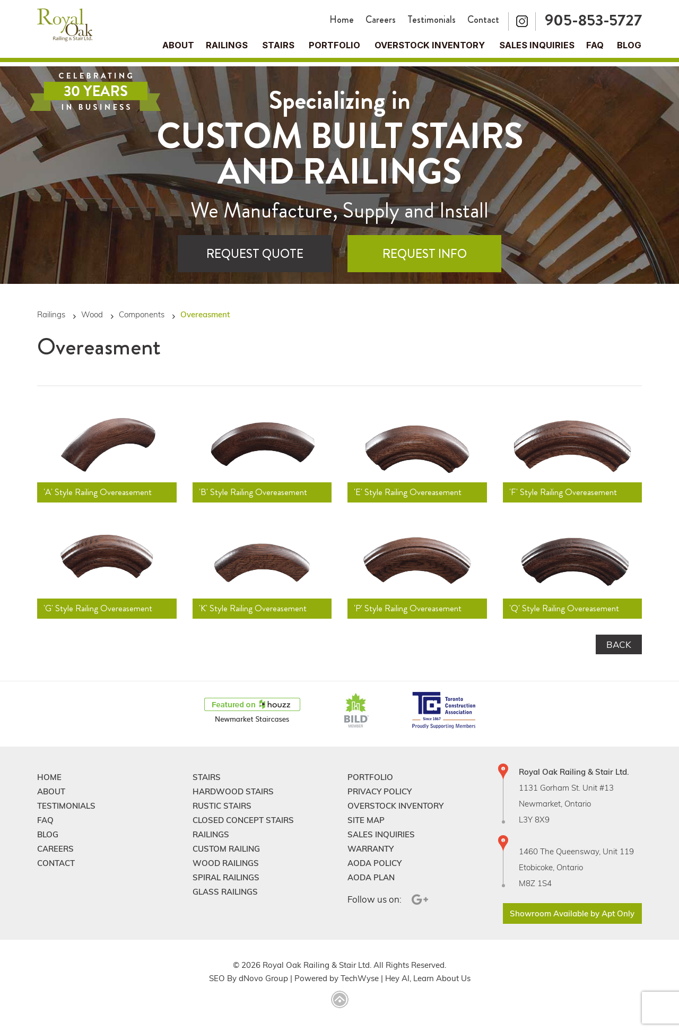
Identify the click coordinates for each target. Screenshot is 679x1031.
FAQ (595, 45)
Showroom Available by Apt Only (572, 913)
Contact (483, 19)
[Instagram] (522, 21)
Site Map (366, 820)
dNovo (251, 978)
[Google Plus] (418, 899)
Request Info (424, 254)
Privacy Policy (379, 791)
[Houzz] (252, 711)
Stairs (207, 777)
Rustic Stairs (222, 806)
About (178, 45)
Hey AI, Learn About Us (428, 978)
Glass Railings (225, 892)
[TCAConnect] (444, 711)
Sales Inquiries (536, 45)
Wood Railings (226, 863)
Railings (227, 45)
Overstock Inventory (430, 45)
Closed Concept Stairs (243, 820)
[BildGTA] (356, 711)
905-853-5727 (593, 20)
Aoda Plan (371, 877)
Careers (380, 19)
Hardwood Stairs (233, 791)
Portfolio (334, 45)
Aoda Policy (374, 863)
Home (341, 19)
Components (141, 314)
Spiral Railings (226, 877)
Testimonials (431, 19)
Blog (629, 45)
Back (618, 644)
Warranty (370, 849)
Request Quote (254, 254)
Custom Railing (226, 849)
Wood (92, 314)
